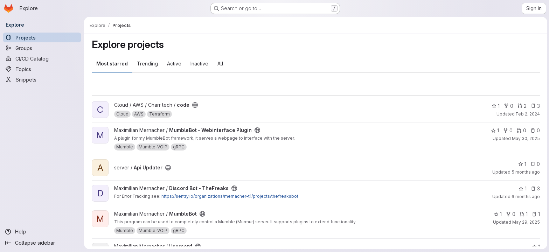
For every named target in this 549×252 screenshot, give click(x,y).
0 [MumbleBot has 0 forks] (510, 214)
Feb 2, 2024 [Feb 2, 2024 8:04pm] (527, 114)
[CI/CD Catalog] (42, 58)
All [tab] (220, 63)
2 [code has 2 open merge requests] (521, 106)
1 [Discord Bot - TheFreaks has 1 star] (522, 188)
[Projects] (42, 37)
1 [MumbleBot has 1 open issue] (535, 214)
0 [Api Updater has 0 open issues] (534, 164)
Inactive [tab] (199, 63)
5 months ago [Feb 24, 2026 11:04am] (525, 172)
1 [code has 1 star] (495, 106)
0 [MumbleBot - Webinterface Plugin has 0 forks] (507, 130)
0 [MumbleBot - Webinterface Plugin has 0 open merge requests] (521, 130)
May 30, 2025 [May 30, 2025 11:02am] (525, 138)
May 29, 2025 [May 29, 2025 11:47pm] (525, 222)
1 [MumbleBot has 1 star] (497, 214)
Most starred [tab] (111, 63)
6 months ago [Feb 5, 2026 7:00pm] (525, 196)
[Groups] (42, 48)
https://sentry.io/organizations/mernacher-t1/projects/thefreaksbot (229, 196)
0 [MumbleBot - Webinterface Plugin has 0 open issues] (534, 130)
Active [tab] (173, 63)
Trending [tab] (146, 63)
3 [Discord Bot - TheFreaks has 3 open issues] (534, 188)
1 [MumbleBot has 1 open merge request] (523, 214)
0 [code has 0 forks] (508, 106)
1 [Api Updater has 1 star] (521, 164)
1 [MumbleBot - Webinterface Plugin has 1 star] (494, 130)
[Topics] (42, 69)
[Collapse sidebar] (42, 243)
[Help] (42, 232)
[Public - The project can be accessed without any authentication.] (194, 105)
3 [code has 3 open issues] (534, 106)
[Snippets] (42, 79)
